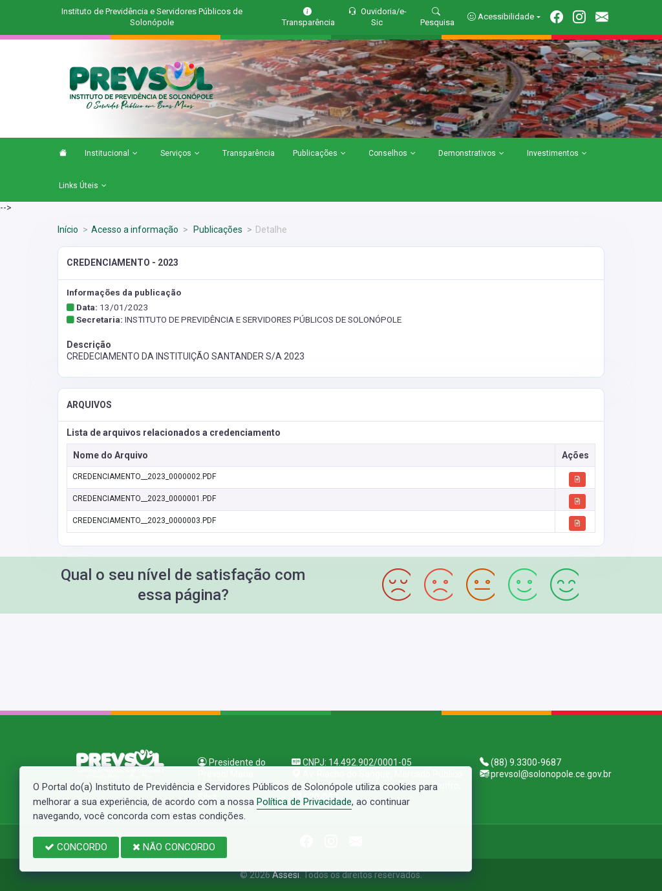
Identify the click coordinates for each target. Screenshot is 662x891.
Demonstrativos (471, 154)
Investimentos (557, 154)
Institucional (111, 154)
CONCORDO (76, 847)
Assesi (285, 875)
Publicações (319, 154)
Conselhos (392, 154)
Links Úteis (83, 186)
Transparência (248, 153)
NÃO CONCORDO (174, 847)
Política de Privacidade (304, 802)
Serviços (180, 154)
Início (68, 229)
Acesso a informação (134, 229)
